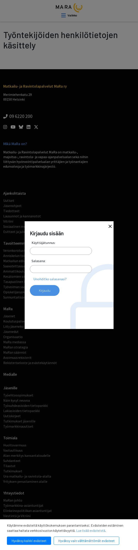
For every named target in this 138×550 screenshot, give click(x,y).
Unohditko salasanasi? (50, 279)
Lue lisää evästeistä (90, 530)
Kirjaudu (44, 290)
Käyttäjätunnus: (43, 243)
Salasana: (38, 261)
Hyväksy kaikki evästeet (29, 541)
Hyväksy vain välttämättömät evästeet (86, 541)
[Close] (110, 227)
